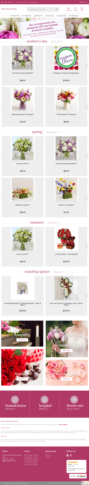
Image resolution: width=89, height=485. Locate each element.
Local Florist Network (72, 483)
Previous (2, 65)
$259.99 (22, 310)
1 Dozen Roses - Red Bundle (66, 254)
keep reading (63, 424)
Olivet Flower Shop (9, 9)
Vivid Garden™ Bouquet (66, 114)
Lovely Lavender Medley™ (22, 73)
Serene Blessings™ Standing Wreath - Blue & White (22, 304)
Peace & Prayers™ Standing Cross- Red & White (66, 304)
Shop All (56, 41)
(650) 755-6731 (8, 2)
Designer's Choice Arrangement (66, 73)
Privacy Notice (60, 483)
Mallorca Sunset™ (22, 205)
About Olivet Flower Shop (10, 421)
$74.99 (22, 122)
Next (86, 65)
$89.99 (66, 122)
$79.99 (66, 212)
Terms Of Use (50, 483)
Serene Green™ (22, 164)
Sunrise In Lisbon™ (66, 205)
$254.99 (66, 310)
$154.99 (66, 261)
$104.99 (66, 80)
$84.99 (22, 80)
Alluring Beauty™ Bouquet (23, 114)
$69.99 (22, 171)
